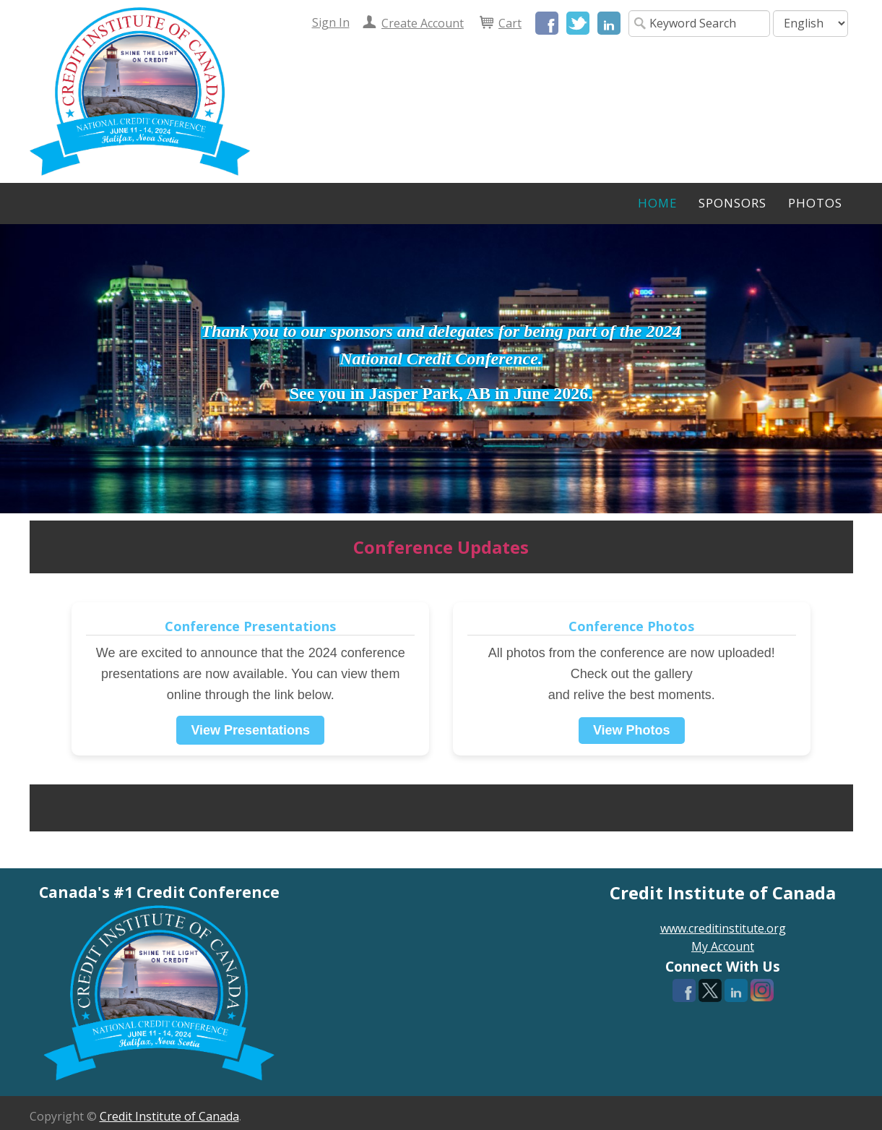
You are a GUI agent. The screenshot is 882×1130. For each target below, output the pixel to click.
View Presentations (250, 730)
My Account (722, 946)
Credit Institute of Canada (169, 1116)
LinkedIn (609, 23)
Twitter (577, 23)
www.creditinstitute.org (723, 928)
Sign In (331, 22)
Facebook (546, 23)
